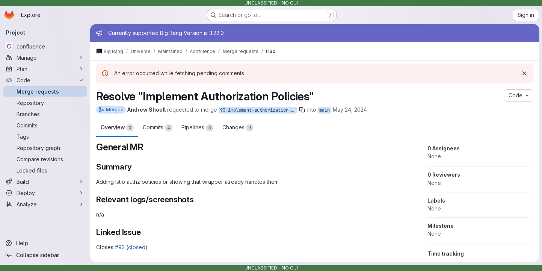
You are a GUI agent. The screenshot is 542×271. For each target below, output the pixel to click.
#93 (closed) (131, 247)
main (324, 110)
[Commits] (45, 125)
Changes (238, 128)
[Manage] (45, 57)
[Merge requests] (45, 91)
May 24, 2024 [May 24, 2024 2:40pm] (350, 109)
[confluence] (45, 46)
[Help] (45, 243)
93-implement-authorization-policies (258, 110)
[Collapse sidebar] (45, 255)
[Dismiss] (523, 73)
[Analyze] (45, 204)
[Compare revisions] (45, 159)
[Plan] (45, 69)
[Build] (45, 181)
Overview (117, 128)
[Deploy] (45, 193)
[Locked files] (45, 170)
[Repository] (45, 102)
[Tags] (45, 136)
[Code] (45, 80)
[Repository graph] (45, 147)
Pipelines (197, 128)
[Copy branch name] (301, 109)
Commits (157, 128)
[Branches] (45, 114)
